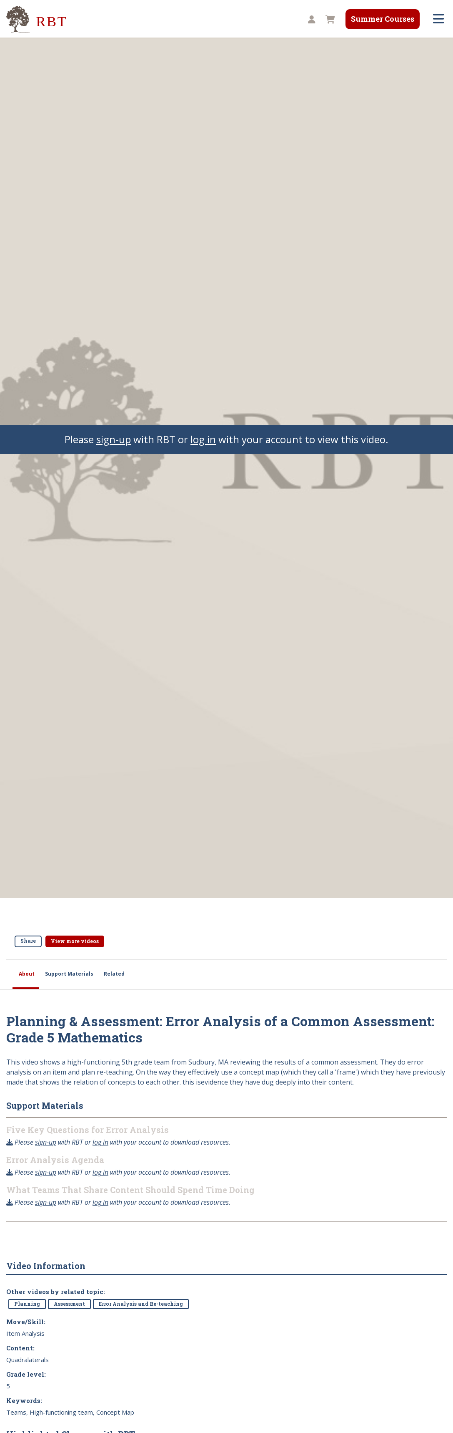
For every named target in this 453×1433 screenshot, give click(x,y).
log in (203, 439)
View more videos (75, 941)
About (27, 973)
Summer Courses (382, 19)
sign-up (113, 439)
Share (28, 940)
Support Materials (69, 973)
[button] (310, 20)
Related (114, 973)
